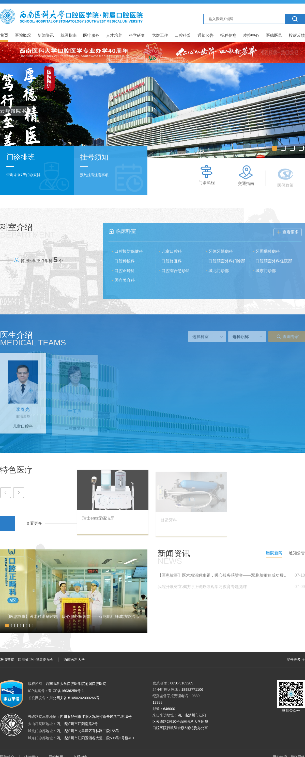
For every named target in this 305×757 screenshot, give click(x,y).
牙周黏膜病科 (271, 251)
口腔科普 (183, 35)
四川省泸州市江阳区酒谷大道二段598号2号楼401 (95, 738)
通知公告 (205, 35)
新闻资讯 (46, 35)
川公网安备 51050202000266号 (63, 698)
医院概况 (23, 35)
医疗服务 (91, 35)
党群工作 (160, 35)
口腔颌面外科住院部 (277, 261)
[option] (152, 110)
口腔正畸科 (128, 270)
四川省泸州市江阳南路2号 (77, 724)
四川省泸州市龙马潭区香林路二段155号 (87, 731)
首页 (4, 35)
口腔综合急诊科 (179, 270)
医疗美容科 (128, 280)
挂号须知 (94, 158)
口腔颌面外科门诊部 (230, 261)
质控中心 (251, 35)
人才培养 (114, 35)
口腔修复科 (175, 261)
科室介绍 (27, 230)
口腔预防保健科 (132, 251)
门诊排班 (20, 157)
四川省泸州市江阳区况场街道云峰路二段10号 (96, 717)
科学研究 (137, 35)
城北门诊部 (222, 270)
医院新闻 (274, 553)
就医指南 (68, 35)
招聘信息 (228, 35)
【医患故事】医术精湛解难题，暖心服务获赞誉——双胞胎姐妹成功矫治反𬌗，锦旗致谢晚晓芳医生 (224, 579)
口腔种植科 (128, 261)
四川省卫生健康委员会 (35, 660)
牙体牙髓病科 (224, 251)
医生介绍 (33, 338)
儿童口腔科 (175, 251)
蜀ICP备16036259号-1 (56, 691)
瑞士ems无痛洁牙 (98, 521)
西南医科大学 (74, 660)
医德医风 (274, 35)
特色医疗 (16, 470)
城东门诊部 (269, 270)
